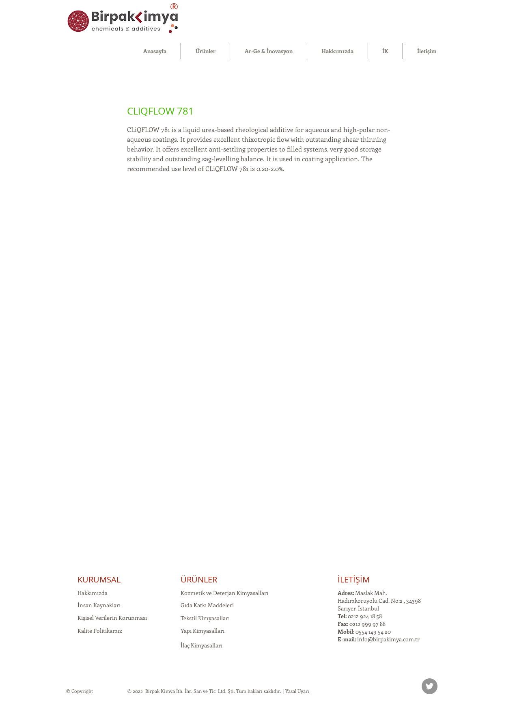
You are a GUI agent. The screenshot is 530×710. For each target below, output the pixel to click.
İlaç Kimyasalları (201, 645)
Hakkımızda (93, 593)
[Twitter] (429, 686)
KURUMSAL (99, 579)
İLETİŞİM (354, 579)
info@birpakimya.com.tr (388, 639)
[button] (205, 51)
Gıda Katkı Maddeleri (207, 605)
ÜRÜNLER (199, 579)
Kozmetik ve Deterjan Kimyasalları (224, 593)
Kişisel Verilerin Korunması (112, 617)
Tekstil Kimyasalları (205, 618)
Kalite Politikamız (100, 630)
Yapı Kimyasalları (202, 630)
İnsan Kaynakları (99, 605)
